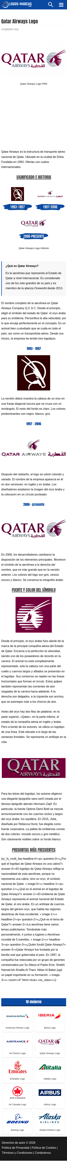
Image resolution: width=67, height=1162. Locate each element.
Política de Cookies (44, 1149)
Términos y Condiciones (17, 1154)
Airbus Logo (50, 1106)
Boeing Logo (17, 1131)
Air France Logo (17, 1054)
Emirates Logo (17, 1080)
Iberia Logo (50, 1029)
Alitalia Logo (50, 1080)
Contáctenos (43, 1154)
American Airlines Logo (17, 1029)
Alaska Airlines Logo (49, 1131)
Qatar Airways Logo (50, 1054)
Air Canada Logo (17, 1106)
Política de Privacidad (15, 1149)
